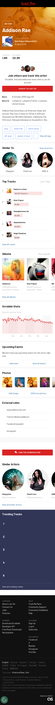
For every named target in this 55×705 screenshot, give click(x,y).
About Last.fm (8, 604)
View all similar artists (12, 504)
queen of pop (24, 136)
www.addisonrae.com (16, 409)
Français (32, 662)
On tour (8, 24)
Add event (13, 363)
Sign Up (32, 623)
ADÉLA (45, 171)
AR (52, 283)
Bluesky (32, 646)
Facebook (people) (15, 424)
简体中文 (14, 668)
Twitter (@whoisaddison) (18, 417)
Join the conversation (29, 452)
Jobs (4, 610)
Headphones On (21, 211)
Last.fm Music (8, 682)
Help (31, 613)
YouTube (32, 652)
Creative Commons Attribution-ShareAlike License (22, 688)
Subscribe (33, 629)
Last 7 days (45, 181)
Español (23, 662)
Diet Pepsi (19, 200)
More (51, 190)
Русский (33, 665)
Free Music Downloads (12, 629)
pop (6, 128)
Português (22, 665)
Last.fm (28, 3)
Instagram (11, 431)
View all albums (9, 297)
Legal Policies (20, 680)
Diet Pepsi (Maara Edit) (26, 41)
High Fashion (20, 233)
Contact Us (7, 607)
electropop (33, 128)
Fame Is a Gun (20, 189)
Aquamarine (19, 222)
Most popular (44, 253)
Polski (13, 665)
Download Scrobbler (11, 623)
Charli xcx (27, 171)
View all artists (46, 148)
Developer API (8, 626)
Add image (13, 393)
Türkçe (5, 668)
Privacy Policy (8, 680)
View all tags (45, 136)
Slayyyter (10, 171)
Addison (6, 283)
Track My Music (35, 604)
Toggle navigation (3, 3)
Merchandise (7, 632)
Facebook (33, 639)
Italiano (41, 662)
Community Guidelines (38, 610)
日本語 (5, 665)
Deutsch (14, 662)
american (18, 128)
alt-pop (8, 136)
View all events (39, 363)
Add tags (36, 136)
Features (6, 613)
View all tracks (8, 244)
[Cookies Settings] (4, 700)
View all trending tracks (12, 586)
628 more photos (38, 393)
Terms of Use (43, 677)
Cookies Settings (34, 680)
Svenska (42, 665)
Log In (31, 626)
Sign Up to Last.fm (27, 89)
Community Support (37, 607)
